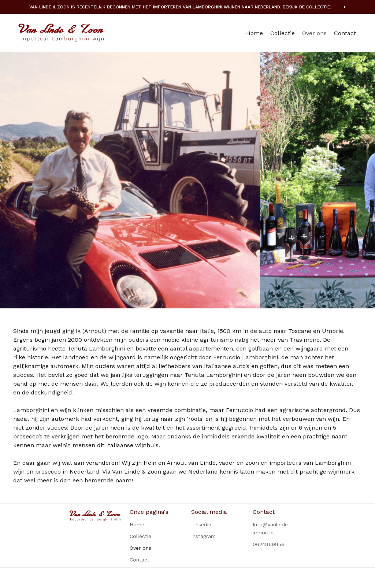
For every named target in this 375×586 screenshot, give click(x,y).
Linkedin (201, 524)
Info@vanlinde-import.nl (271, 528)
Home (254, 33)
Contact (345, 33)
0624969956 (269, 544)
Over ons (314, 33)
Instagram (203, 536)
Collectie (282, 33)
